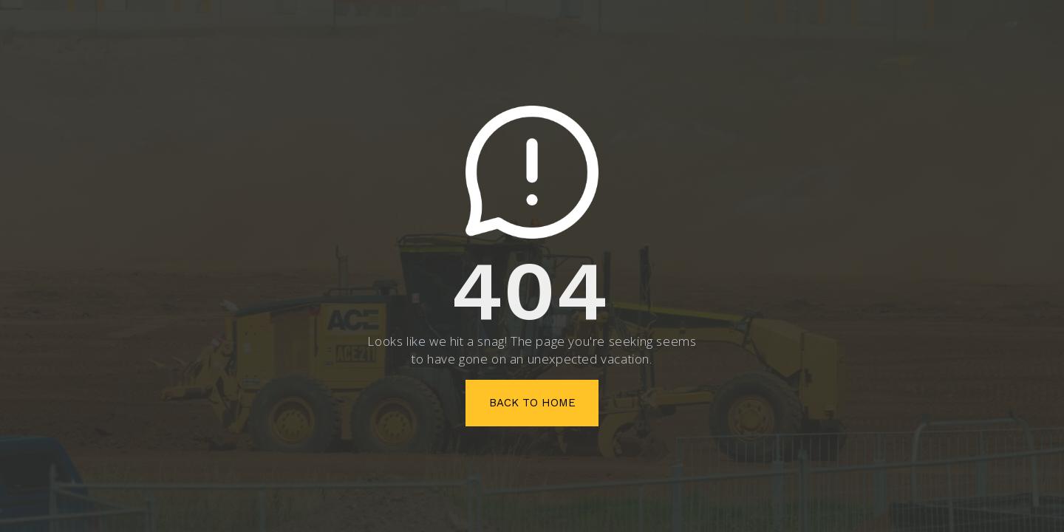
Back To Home (532, 402)
